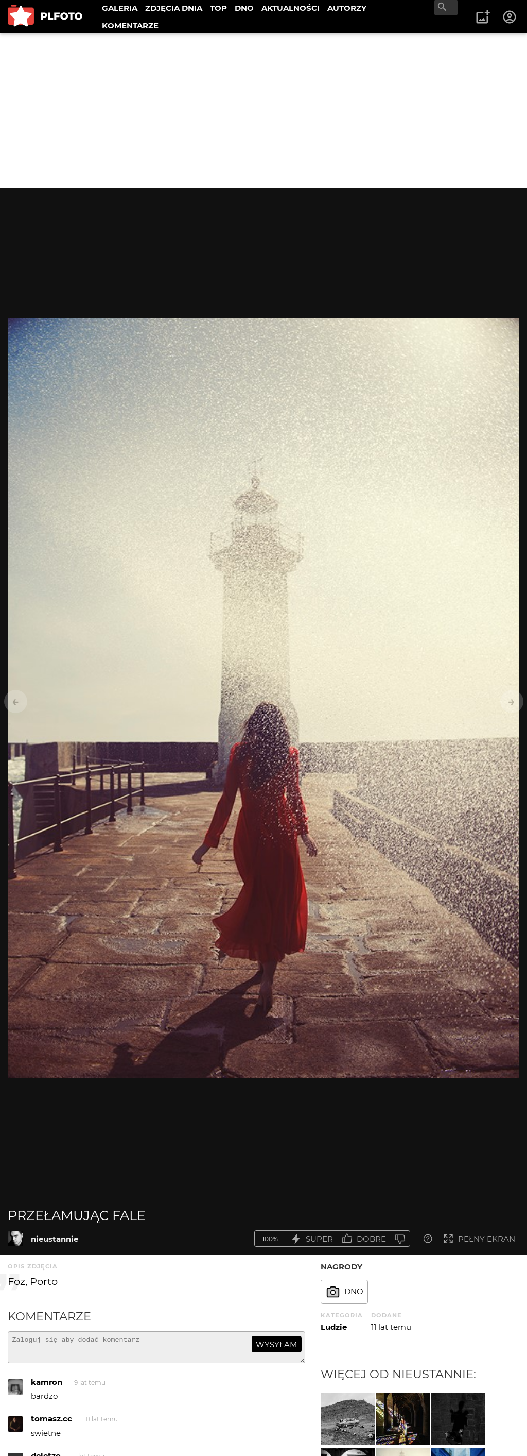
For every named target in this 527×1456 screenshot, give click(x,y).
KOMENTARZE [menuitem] (130, 25)
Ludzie (334, 1327)
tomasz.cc (51, 1423)
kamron (46, 1387)
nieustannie (54, 1239)
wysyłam (276, 1344)
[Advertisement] (263, 111)
